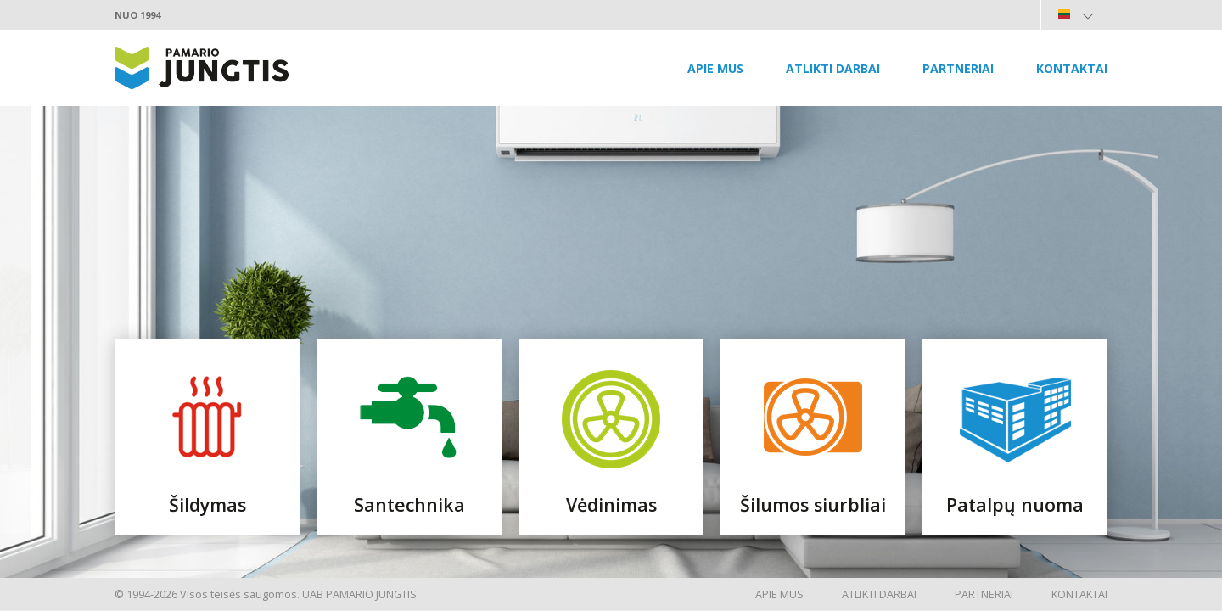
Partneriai (958, 68)
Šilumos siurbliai (813, 504)
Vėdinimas (611, 504)
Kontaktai (1071, 68)
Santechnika (409, 504)
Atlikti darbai (833, 68)
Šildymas (207, 504)
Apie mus (715, 68)
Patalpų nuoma (1015, 504)
